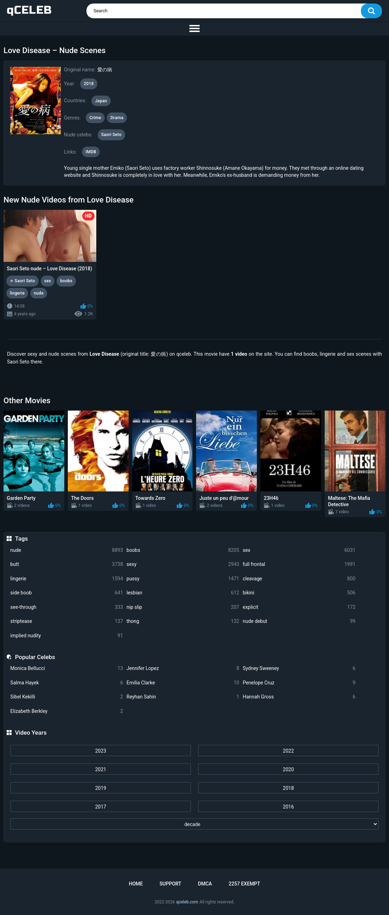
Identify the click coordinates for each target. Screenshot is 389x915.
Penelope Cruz (299, 683)
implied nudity (66, 636)
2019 (100, 788)
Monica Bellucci (66, 668)
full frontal (299, 564)
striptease (66, 621)
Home (136, 884)
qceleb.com (187, 902)
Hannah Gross (299, 697)
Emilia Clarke (183, 683)
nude (66, 550)
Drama (116, 117)
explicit (299, 607)
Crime (95, 117)
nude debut (299, 621)
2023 (100, 751)
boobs (183, 550)
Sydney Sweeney (299, 668)
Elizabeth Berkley (66, 711)
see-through (66, 607)
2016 (288, 807)
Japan (101, 100)
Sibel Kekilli (66, 697)
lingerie (66, 579)
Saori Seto (111, 134)
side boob (66, 593)
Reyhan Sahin (183, 697)
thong (183, 621)
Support (170, 884)
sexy (183, 564)
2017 (100, 807)
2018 (288, 788)
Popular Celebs (35, 657)
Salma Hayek (66, 683)
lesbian (183, 593)
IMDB (90, 151)
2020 (288, 769)
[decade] (194, 824)
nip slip (183, 607)
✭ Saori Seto (22, 280)
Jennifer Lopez (183, 668)
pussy (183, 579)
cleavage (299, 579)
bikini (299, 593)
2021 (100, 769)
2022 (288, 751)
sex (299, 550)
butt (66, 564)
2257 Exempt (244, 884)
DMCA (205, 884)
